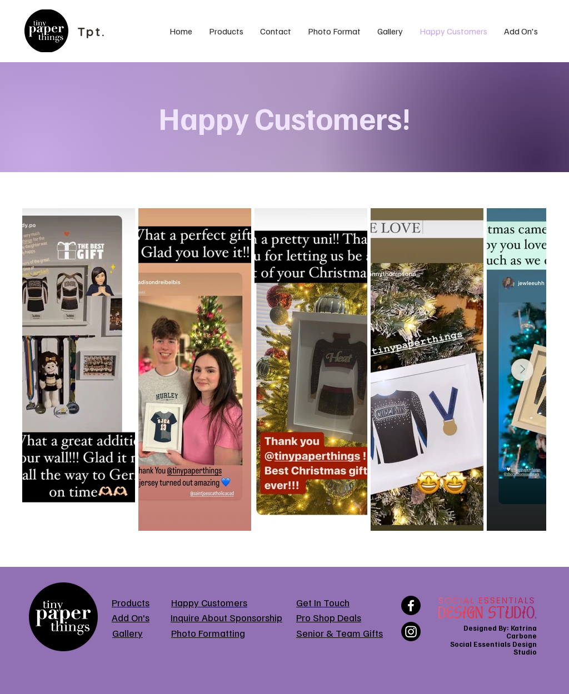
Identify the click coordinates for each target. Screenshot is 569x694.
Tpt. (91, 31)
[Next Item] (522, 370)
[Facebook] (411, 605)
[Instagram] (411, 631)
